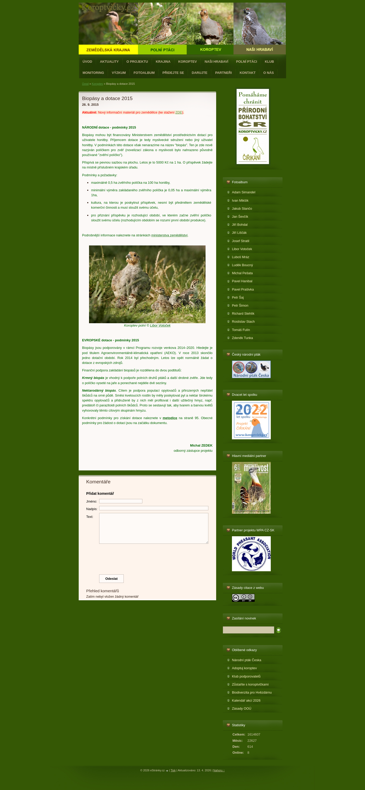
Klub (269, 62)
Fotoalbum (144, 73)
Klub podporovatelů (246, 676)
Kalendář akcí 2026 (246, 700)
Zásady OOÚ (241, 708)
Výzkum (119, 73)
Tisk (173, 770)
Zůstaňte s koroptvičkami (250, 684)
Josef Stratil (240, 241)
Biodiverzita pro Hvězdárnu (252, 692)
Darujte (199, 73)
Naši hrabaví (216, 62)
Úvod (87, 62)
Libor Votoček (242, 249)
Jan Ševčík (240, 216)
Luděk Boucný (242, 265)
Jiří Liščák (239, 233)
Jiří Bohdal (239, 225)
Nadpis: (91, 509)
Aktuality (109, 62)
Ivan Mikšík (240, 200)
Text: (89, 517)
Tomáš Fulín (241, 330)
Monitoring (93, 73)
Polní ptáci (246, 62)
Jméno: (91, 501)
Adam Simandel (243, 192)
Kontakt (248, 73)
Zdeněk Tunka (242, 338)
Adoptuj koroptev (244, 668)
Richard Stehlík (243, 313)
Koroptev (187, 62)
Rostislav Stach (243, 321)
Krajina (163, 62)
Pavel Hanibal (242, 281)
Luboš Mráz (240, 257)
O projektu (137, 62)
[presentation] (147, 558)
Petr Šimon (240, 305)
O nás (268, 73)
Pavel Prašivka (243, 289)
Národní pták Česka (246, 660)
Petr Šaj (238, 297)
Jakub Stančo (242, 208)
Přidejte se (173, 73)
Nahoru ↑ (219, 770)
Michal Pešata (242, 273)
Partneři (223, 73)
